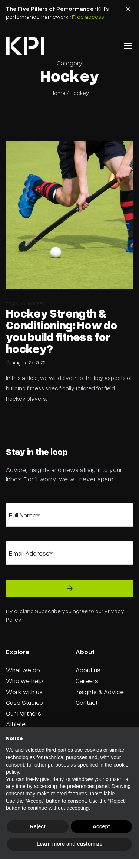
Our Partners (23, 713)
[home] (25, 46)
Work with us (24, 691)
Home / (59, 92)
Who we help (24, 680)
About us (88, 669)
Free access (88, 17)
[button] (128, 46)
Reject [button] (38, 826)
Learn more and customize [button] (69, 844)
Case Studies (24, 702)
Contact (86, 702)
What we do (23, 669)
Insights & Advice (100, 691)
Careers (87, 680)
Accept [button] (101, 826)
